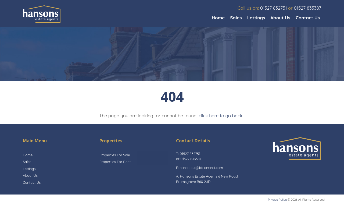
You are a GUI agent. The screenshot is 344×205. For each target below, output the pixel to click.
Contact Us (308, 17)
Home (218, 17)
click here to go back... (222, 115)
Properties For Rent (115, 162)
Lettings (256, 17)
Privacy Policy (277, 200)
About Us (280, 17)
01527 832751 (273, 8)
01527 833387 (307, 8)
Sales (236, 17)
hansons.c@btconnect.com (201, 167)
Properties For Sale (114, 155)
